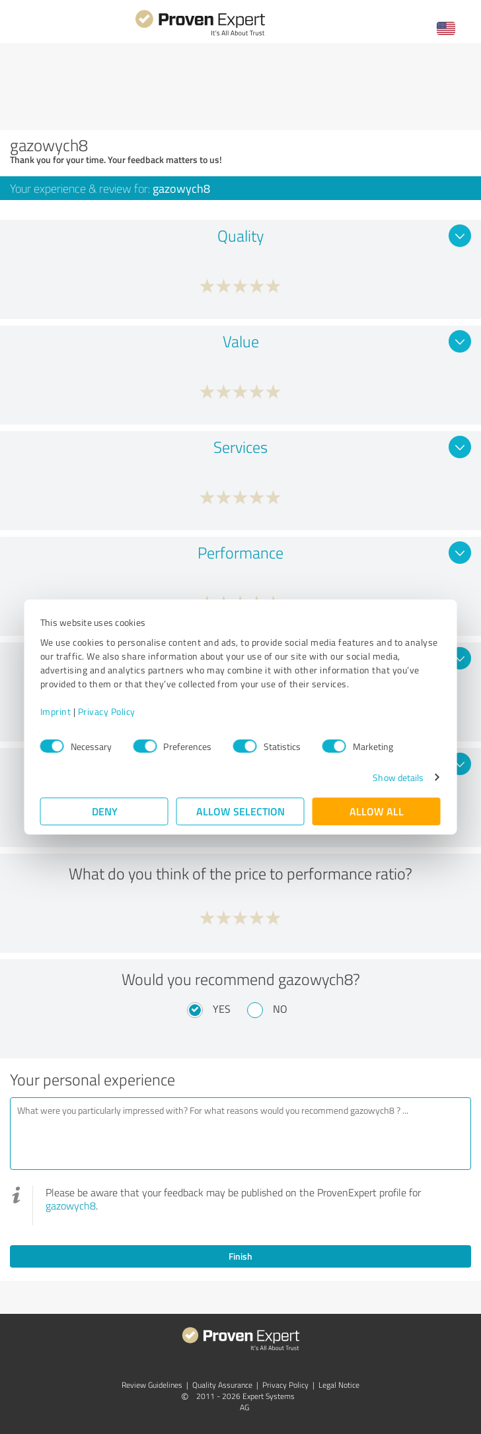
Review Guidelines (152, 1384)
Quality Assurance (222, 1384)
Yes (222, 1009)
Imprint (55, 711)
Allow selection (240, 811)
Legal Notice (338, 1384)
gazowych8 (71, 1205)
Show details (398, 777)
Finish (240, 1256)
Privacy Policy (106, 711)
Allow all (377, 811)
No (280, 1009)
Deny (105, 811)
